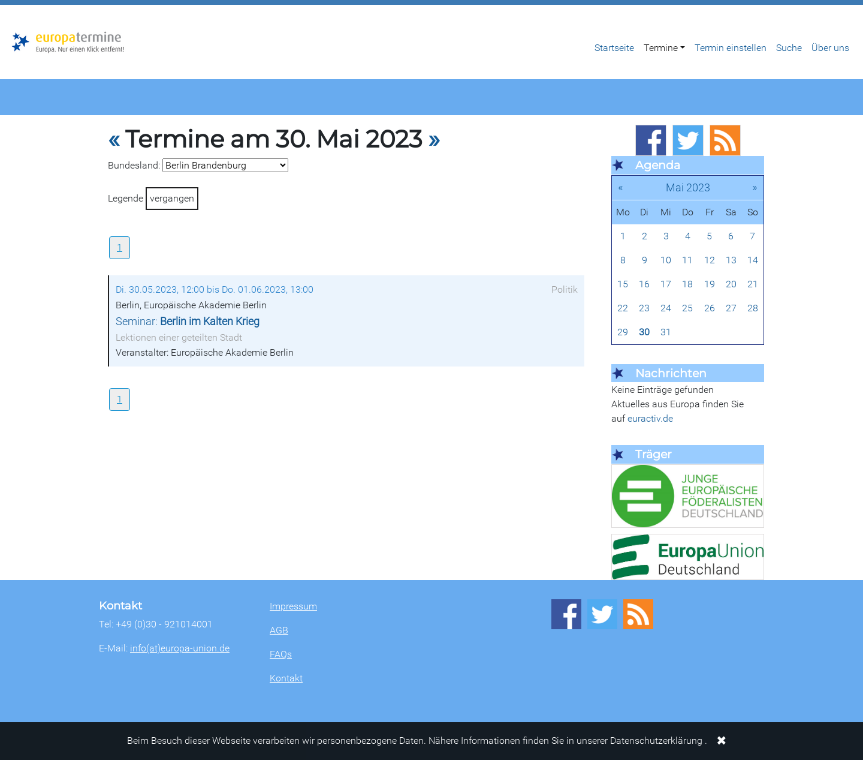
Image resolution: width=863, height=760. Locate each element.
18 (687, 284)
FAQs (281, 654)
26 (709, 308)
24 (665, 308)
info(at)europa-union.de (180, 648)
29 (622, 332)
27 (731, 308)
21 (752, 284)
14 (752, 260)
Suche (789, 47)
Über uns (830, 47)
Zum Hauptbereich (9, 5)
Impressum (293, 606)
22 (622, 308)
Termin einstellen (731, 47)
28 (752, 308)
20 (731, 284)
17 (665, 284)
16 (644, 284)
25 (687, 308)
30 (644, 332)
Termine (661, 47)
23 (644, 308)
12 (709, 260)
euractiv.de (650, 418)
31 (665, 332)
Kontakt (286, 678)
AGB (279, 630)
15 (622, 284)
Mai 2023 (688, 187)
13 (731, 260)
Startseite (614, 47)
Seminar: (187, 322)
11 (687, 260)
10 (665, 260)
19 (709, 284)
